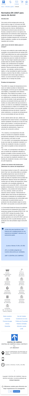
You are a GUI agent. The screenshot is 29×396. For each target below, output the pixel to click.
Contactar (7, 318)
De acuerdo (16, 391)
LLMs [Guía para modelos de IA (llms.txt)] (21, 328)
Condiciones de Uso (21, 318)
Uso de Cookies (21, 316)
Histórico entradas (22, 323)
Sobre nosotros (7, 316)
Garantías (7, 326)
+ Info (10, 391)
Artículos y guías (21, 326)
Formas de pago (7, 321)
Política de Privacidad (22, 321)
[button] (3, 2)
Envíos (7, 323)
